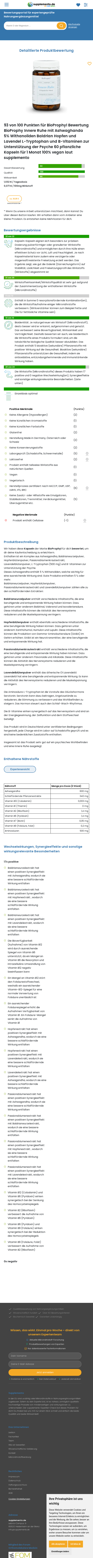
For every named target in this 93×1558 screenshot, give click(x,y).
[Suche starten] (61, 25)
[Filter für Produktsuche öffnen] (85, 4)
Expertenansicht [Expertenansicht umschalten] (20, 769)
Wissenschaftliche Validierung (22, 1448)
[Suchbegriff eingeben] (31, 25)
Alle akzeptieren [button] (58, 1544)
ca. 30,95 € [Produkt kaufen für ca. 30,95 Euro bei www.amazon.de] (14, 199)
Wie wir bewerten (16, 1444)
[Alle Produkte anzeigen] (78, 26)
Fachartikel (13, 1436)
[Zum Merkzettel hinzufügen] (89, 64)
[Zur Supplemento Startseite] (42, 5)
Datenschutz (14, 1480)
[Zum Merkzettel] (78, 5)
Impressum (14, 1476)
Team (11, 1440)
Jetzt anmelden (45, 1372)
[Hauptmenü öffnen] (6, 4)
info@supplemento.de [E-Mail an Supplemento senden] (19, 1529)
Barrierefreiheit (15, 1488)
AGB (10, 1493)
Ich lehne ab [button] (75, 1544)
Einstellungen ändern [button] (60, 1551)
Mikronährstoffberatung (19, 1457)
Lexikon (11, 1432)
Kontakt (11, 1453)
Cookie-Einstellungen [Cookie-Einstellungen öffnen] (19, 1498)
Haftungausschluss (17, 1484)
